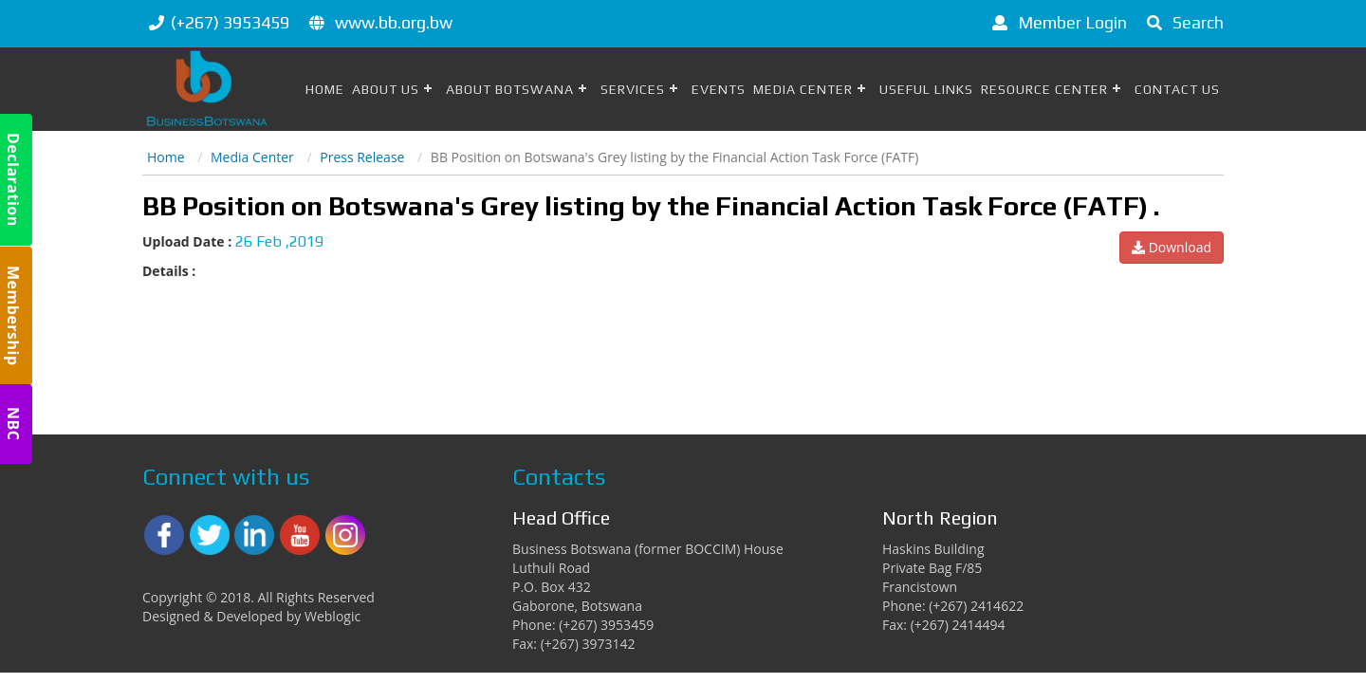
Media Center (803, 89)
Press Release (362, 157)
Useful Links (926, 89)
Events (719, 89)
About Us (385, 89)
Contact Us (1177, 89)
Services (632, 89)
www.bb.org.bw (393, 22)
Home (324, 89)
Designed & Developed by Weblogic (251, 616)
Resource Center (1044, 89)
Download (1171, 247)
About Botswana (510, 89)
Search (1182, 22)
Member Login (1056, 22)
